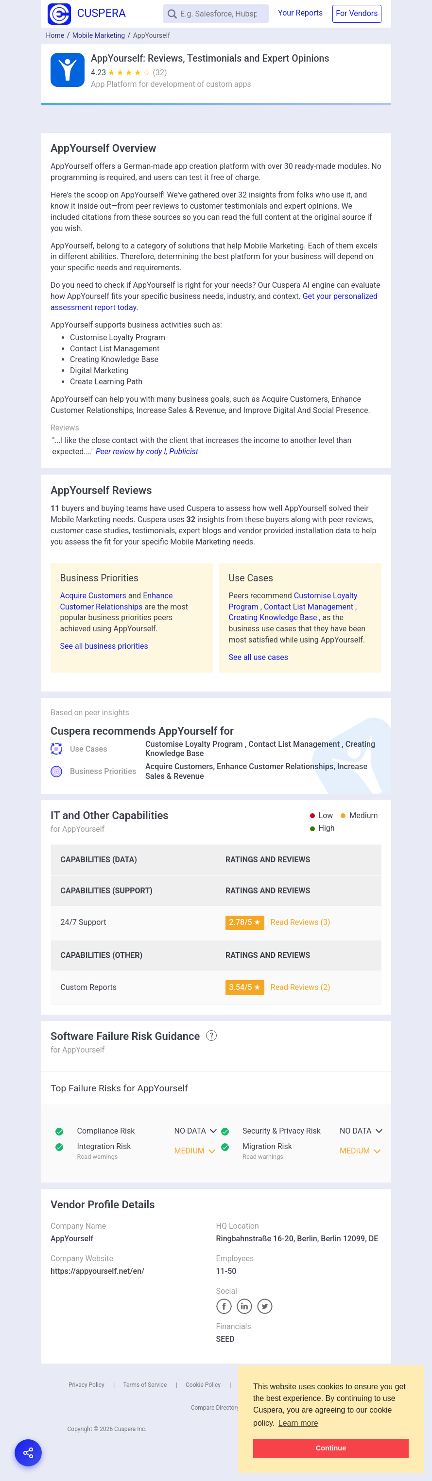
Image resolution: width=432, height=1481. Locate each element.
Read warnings (97, 1156)
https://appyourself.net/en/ (97, 1271)
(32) (160, 72)
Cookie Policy (203, 1385)
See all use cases (259, 657)
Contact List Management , (310, 606)
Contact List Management (294, 744)
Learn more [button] (298, 1423)
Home (55, 35)
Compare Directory (215, 1407)
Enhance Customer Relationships (275, 766)
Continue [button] (331, 1448)
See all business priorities (104, 646)
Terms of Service (145, 1385)
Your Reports (300, 12)
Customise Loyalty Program (194, 744)
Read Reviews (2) (300, 987)
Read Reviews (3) (300, 922)
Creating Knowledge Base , (276, 617)
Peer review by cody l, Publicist (147, 451)
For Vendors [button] (357, 13)
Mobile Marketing (98, 35)
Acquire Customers (94, 595)
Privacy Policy (86, 1385)
